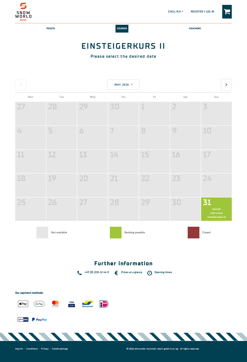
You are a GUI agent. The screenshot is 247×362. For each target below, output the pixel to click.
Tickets (50, 28)
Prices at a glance (131, 272)
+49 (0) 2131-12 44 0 (96, 272)
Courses (122, 28)
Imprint (19, 348)
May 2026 (122, 84)
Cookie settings (60, 348)
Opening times (163, 272)
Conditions (32, 348)
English (174, 11)
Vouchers (195, 28)
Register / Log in (202, 11)
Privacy (45, 348)
